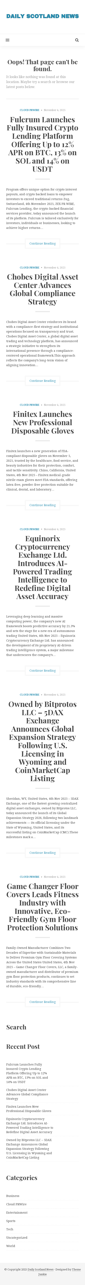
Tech (9, 1229)
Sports (10, 1221)
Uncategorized (16, 1237)
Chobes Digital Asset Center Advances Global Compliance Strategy (42, 288)
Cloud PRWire (29, 110)
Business (12, 1196)
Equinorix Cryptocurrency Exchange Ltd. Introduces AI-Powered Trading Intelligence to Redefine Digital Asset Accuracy (42, 567)
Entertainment (16, 1212)
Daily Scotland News (40, 1269)
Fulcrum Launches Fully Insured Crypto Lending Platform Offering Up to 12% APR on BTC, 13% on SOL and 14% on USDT (42, 144)
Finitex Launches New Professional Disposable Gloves (42, 422)
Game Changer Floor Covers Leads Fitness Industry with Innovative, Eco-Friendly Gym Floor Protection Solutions (42, 906)
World (10, 1246)
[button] (4, 40)
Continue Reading (43, 243)
